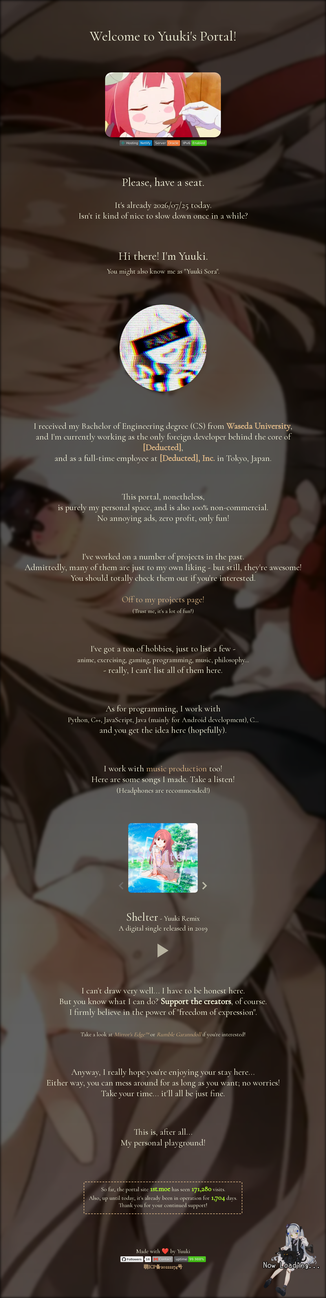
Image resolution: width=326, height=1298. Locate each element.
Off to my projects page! (163, 599)
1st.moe (160, 1189)
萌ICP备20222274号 (163, 1267)
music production (176, 768)
